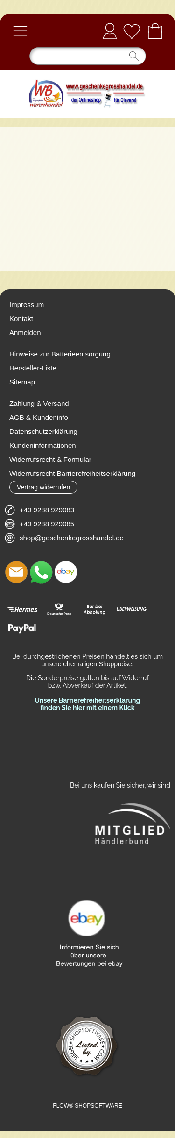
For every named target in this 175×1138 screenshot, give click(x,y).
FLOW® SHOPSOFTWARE (87, 1106)
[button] (20, 30)
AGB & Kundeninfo (38, 417)
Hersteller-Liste (32, 368)
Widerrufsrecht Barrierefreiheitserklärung (72, 473)
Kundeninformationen (42, 445)
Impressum (26, 304)
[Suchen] (87, 56)
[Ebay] (65, 572)
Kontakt (21, 318)
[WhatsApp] (41, 572)
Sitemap (22, 382)
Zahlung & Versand (39, 403)
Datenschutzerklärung (43, 431)
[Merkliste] (131, 30)
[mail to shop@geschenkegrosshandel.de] (16, 572)
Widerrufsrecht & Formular (50, 459)
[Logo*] (87, 73)
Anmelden (109, 31)
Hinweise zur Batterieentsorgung (60, 354)
